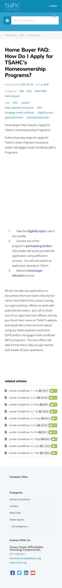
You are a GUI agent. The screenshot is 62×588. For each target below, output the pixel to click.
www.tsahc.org (18, 562)
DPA (22, 35)
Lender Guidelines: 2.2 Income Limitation (32, 397)
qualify (26, 102)
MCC (29, 91)
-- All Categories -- (19, 526)
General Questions (20, 499)
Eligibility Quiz (36, 231)
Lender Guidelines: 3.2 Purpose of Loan (31, 418)
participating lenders (39, 246)
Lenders (14, 506)
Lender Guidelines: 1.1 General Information (33, 390)
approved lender (14, 117)
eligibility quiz (46, 112)
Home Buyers (12, 96)
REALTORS (40, 91)
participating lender (38, 117)
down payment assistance (19, 107)
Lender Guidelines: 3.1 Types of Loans (30, 411)
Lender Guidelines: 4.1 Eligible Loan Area (32, 439)
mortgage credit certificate (20, 112)
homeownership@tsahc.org (25, 558)
